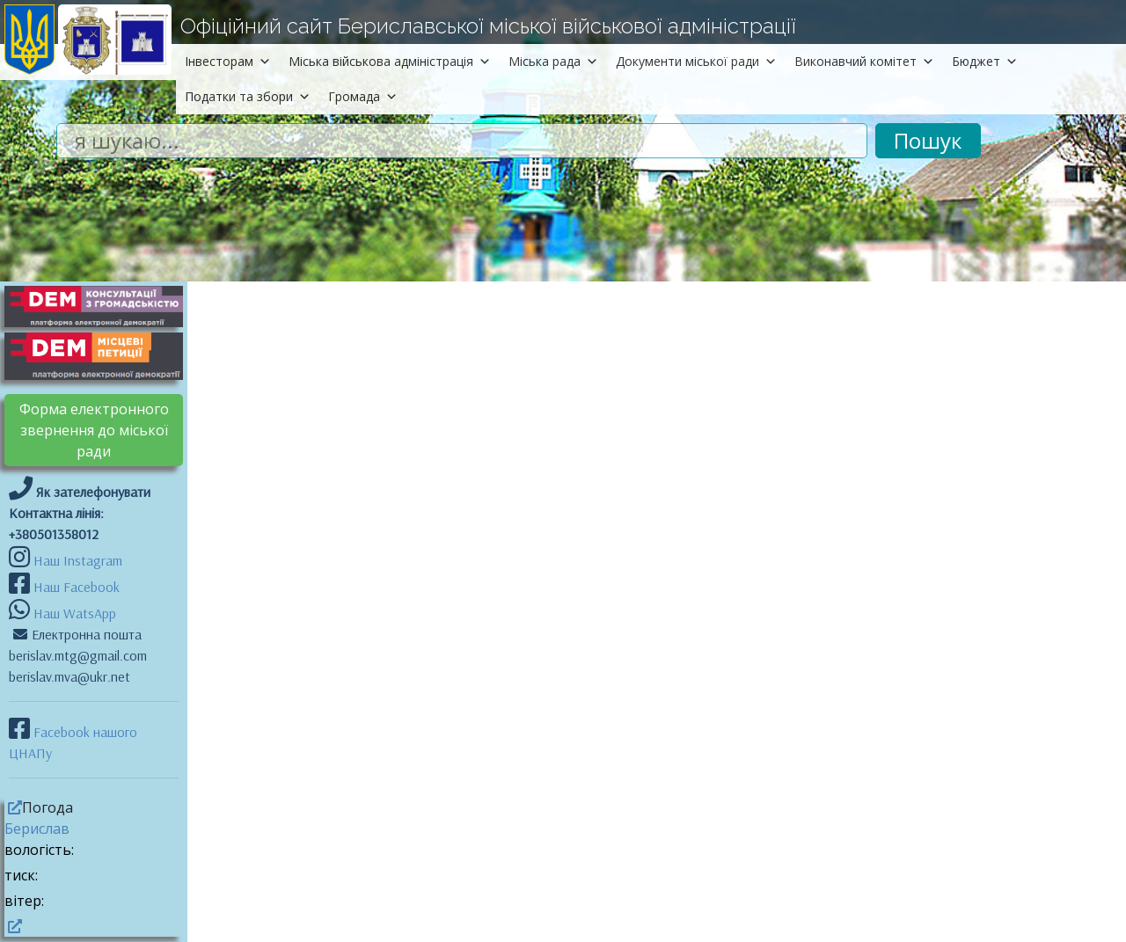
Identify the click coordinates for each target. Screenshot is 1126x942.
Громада (363, 96)
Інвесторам (228, 61)
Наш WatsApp (73, 613)
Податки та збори (248, 96)
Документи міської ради (696, 61)
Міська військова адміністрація (390, 61)
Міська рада (553, 61)
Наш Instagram (77, 560)
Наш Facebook (75, 586)
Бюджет (985, 61)
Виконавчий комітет (864, 61)
